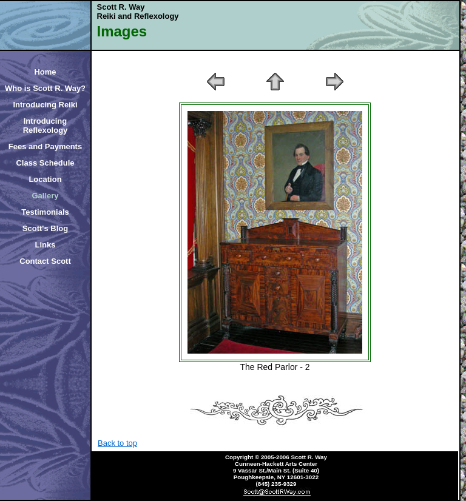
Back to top (117, 443)
